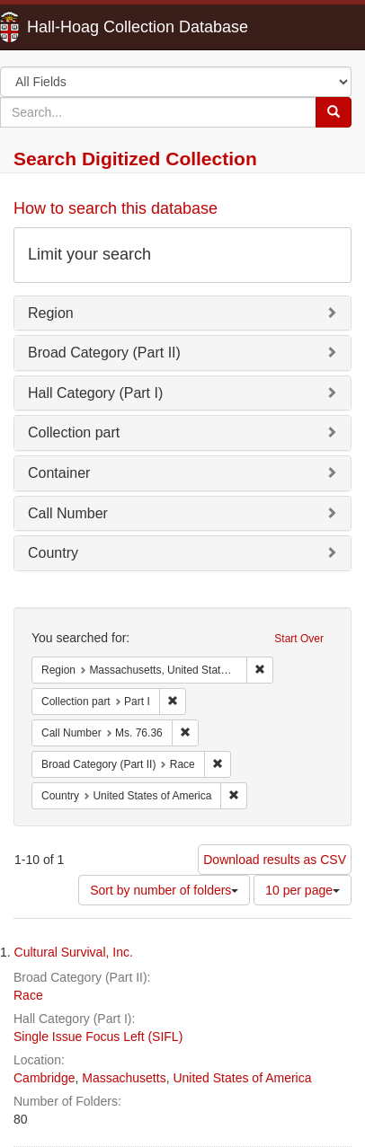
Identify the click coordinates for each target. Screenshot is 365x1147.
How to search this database (115, 208)
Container (59, 473)
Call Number (68, 513)
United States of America (242, 1078)
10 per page (302, 890)
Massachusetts (123, 1078)
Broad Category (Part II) (104, 352)
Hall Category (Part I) (95, 393)
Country (53, 552)
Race (28, 995)
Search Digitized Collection (135, 158)
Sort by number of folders (164, 890)
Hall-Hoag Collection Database (81, 27)
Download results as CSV (274, 859)
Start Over (299, 638)
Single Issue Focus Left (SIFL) (97, 1036)
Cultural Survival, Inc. (73, 952)
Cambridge (44, 1078)
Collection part (74, 432)
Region (51, 313)
